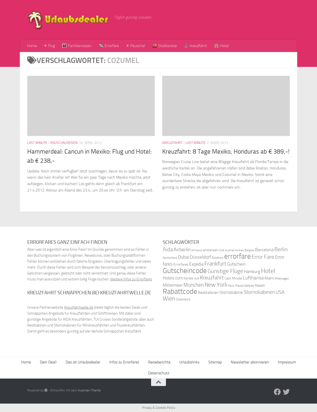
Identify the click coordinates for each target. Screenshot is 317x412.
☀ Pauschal (135, 45)
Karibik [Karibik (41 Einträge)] (188, 278)
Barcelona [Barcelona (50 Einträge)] (264, 249)
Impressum (287, 362)
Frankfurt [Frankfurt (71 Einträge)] (215, 263)
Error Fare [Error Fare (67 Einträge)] (263, 257)
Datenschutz (158, 373)
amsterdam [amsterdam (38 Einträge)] (210, 250)
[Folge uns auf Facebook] (277, 391)
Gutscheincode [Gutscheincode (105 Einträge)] (185, 270)
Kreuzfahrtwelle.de (78, 307)
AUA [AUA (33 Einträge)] (221, 250)
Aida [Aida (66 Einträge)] (168, 249)
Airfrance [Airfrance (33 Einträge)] (196, 250)
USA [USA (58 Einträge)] (280, 292)
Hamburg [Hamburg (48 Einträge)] (252, 271)
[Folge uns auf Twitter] (286, 391)
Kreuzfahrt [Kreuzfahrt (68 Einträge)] (212, 277)
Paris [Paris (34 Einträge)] (231, 285)
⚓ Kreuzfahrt (195, 45)
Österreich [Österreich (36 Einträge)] (183, 299)
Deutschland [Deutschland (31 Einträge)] (170, 257)
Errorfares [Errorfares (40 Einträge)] (180, 264)
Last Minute (37, 143)
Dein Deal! (48, 362)
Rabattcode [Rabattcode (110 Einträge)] (180, 291)
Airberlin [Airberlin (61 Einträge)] (182, 249)
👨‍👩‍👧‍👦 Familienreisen (77, 45)
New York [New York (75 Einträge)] (216, 284)
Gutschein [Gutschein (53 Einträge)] (236, 264)
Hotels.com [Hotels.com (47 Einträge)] (173, 278)
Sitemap (215, 362)
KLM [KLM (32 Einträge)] (196, 278)
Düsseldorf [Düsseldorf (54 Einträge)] (200, 257)
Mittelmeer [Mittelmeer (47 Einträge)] (173, 285)
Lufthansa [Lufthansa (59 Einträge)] (253, 278)
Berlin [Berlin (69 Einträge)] (281, 249)
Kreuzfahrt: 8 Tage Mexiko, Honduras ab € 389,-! (226, 151)
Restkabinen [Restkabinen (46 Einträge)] (208, 292)
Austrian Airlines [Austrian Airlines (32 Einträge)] (234, 250)
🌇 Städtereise (164, 45)
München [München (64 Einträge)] (194, 285)
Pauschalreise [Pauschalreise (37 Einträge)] (244, 285)
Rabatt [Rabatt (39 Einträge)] (260, 285)
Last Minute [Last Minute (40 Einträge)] (233, 278)
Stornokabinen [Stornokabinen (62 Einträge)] (259, 292)
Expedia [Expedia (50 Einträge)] (196, 264)
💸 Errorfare (109, 45)
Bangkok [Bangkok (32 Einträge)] (249, 250)
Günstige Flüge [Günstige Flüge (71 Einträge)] (225, 271)
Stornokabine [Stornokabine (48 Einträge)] (231, 292)
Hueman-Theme (89, 390)
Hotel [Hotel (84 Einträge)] (268, 271)
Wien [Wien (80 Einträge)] (169, 298)
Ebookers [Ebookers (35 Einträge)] (217, 257)
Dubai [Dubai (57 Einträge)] (183, 257)
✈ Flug (49, 45)
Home (32, 45)
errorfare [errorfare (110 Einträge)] (237, 256)
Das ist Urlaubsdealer (83, 362)
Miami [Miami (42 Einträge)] (269, 278)
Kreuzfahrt (172, 143)
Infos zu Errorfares (124, 362)
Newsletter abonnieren (250, 362)
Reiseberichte (159, 362)
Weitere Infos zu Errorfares (131, 279)
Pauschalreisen (64, 143)
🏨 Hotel (221, 45)
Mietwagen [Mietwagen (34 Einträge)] (282, 278)
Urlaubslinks (189, 362)
